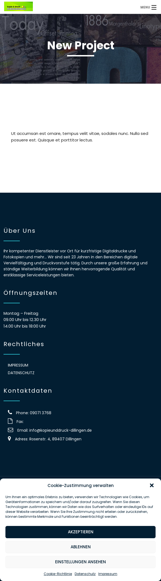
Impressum (107, 573)
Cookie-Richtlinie (58, 573)
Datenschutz (85, 573)
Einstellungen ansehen (80, 562)
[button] (152, 486)
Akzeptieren (80, 532)
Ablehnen (81, 547)
